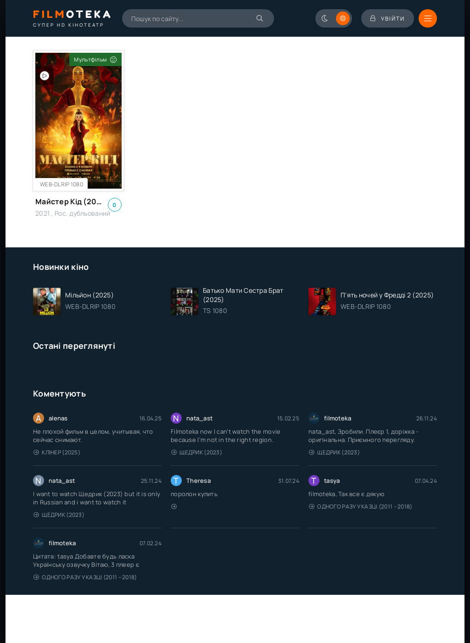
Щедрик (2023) (196, 452)
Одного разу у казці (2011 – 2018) (361, 506)
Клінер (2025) (57, 452)
